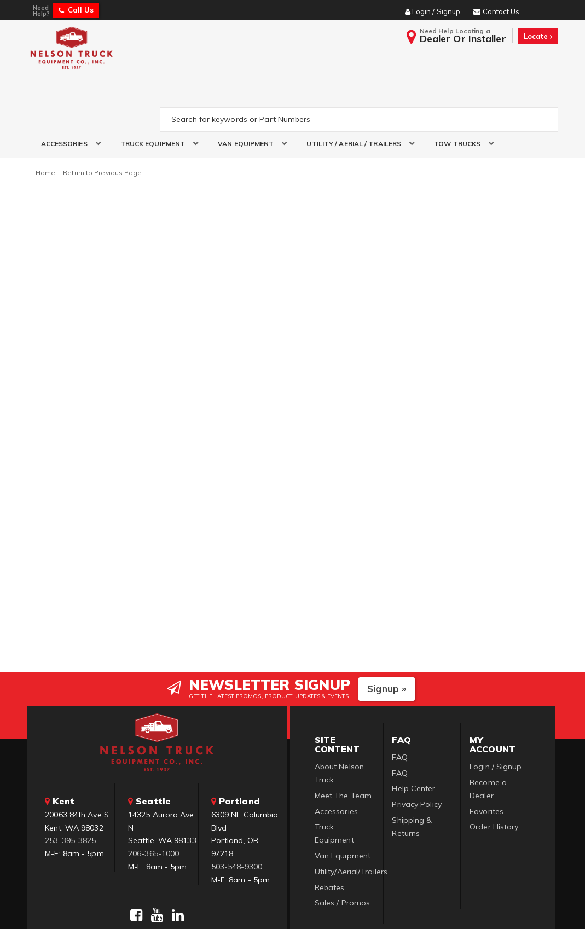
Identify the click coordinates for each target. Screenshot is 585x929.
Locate (538, 36)
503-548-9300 (236, 814)
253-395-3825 (70, 788)
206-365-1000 (153, 801)
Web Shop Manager (426, 907)
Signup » (386, 636)
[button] (67, 92)
